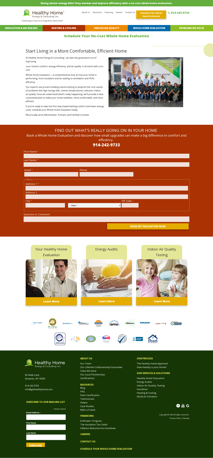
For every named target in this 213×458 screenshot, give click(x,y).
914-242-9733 (180, 13)
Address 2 (31, 192)
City (29, 200)
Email (28, 170)
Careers (119, 12)
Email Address (33, 412)
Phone (83, 170)
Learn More (51, 301)
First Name (31, 151)
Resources (97, 12)
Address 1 (32, 184)
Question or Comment (37, 214)
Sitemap (186, 418)
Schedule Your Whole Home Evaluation (151, 14)
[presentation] (45, 228)
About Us (86, 12)
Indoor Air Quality (106, 28)
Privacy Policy (175, 418)
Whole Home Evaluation (149, 28)
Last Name (31, 160)
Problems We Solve (191, 28)
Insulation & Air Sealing (21, 28)
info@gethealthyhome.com (38, 389)
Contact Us (130, 12)
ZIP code (128, 200)
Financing (109, 12)
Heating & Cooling (63, 28)
